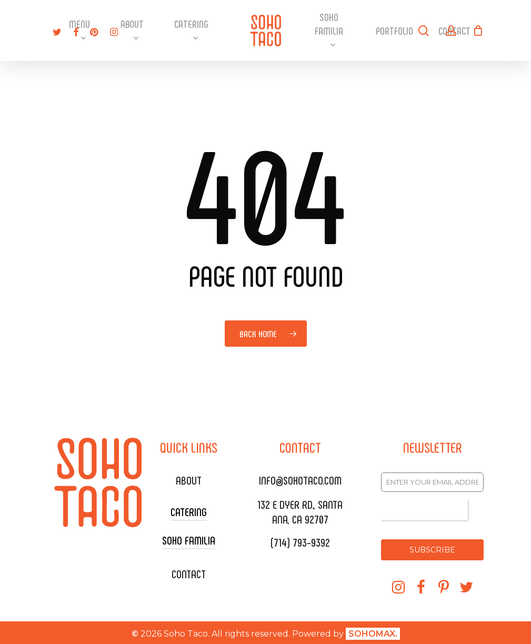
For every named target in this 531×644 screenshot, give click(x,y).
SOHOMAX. (372, 631)
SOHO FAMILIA (188, 540)
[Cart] (478, 30)
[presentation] (424, 510)
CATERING (189, 511)
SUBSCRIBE (432, 550)
